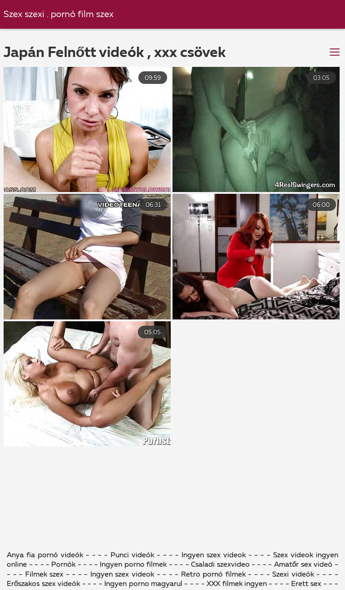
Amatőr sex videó (303, 564)
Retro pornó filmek (213, 574)
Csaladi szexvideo (220, 564)
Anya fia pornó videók (46, 555)
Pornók (64, 564)
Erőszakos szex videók (44, 584)
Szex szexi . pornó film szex (59, 14)
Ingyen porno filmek (134, 564)
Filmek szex (44, 574)
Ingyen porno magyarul (144, 584)
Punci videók (134, 555)
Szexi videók (293, 574)
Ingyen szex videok (214, 555)
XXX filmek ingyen (237, 584)
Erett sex (307, 584)
